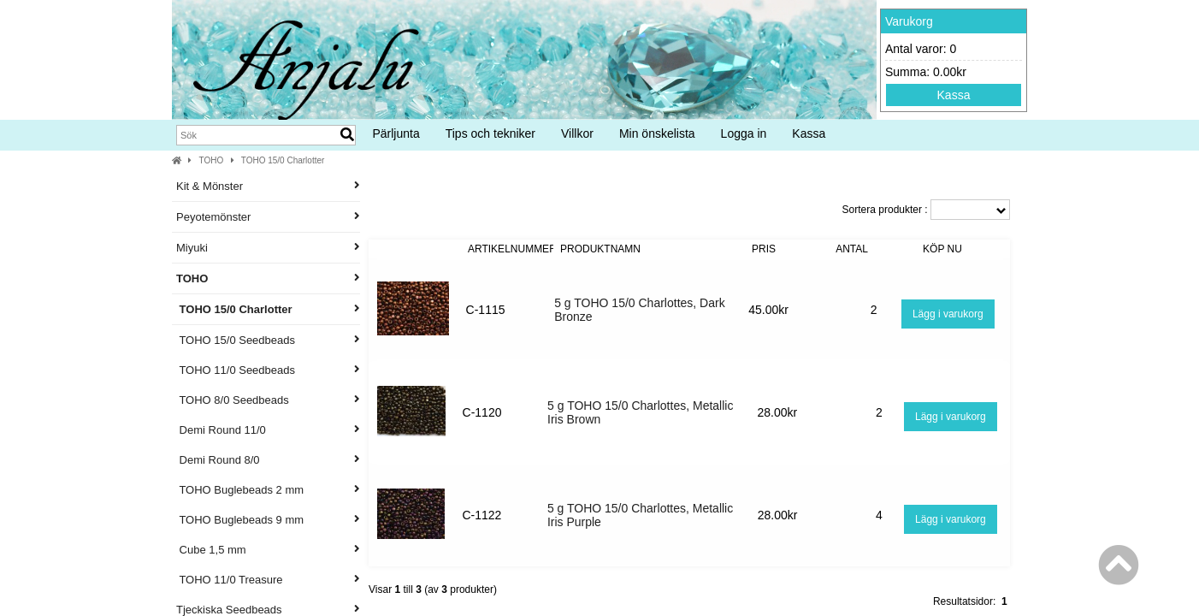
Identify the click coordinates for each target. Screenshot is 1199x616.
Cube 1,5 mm (268, 549)
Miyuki (268, 247)
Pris (764, 249)
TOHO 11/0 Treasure (268, 579)
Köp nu (942, 249)
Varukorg (909, 21)
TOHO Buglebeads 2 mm (268, 489)
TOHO (211, 160)
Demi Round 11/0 (268, 430)
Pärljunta (395, 133)
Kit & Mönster (268, 186)
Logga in (744, 133)
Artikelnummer (512, 249)
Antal (852, 249)
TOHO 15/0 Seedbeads (268, 340)
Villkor (577, 133)
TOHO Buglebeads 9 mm (268, 519)
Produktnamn (600, 249)
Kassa (954, 95)
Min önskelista (657, 133)
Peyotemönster (268, 216)
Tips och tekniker (490, 133)
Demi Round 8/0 (268, 459)
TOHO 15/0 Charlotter (283, 160)
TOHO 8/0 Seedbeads (268, 400)
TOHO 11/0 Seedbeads (268, 370)
